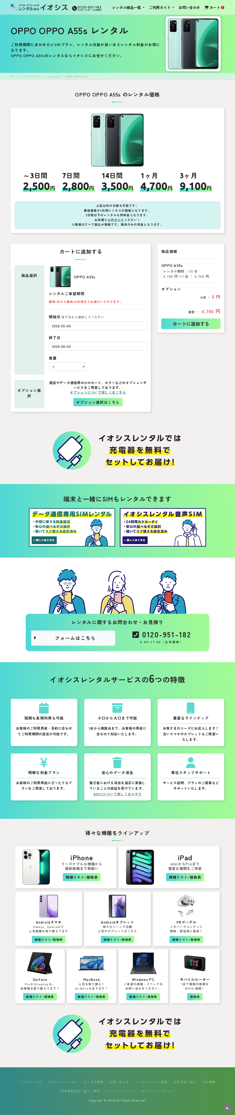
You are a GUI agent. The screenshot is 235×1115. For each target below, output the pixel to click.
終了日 (55, 337)
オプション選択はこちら (98, 402)
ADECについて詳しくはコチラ (117, 793)
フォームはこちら (65, 637)
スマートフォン (34, 76)
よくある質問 (94, 1082)
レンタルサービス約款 (151, 1082)
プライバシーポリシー (157, 1091)
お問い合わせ (189, 7)
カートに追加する (191, 323)
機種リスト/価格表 (82, 877)
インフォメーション (121, 1091)
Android (54, 76)
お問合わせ (116, 220)
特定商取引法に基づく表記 (80, 1091)
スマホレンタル (31, 1082)
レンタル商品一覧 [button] (127, 7)
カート (214, 7)
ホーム (15, 76)
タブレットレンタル (63, 1082)
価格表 (195, 996)
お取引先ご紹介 (184, 1082)
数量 (53, 358)
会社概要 (208, 1082)
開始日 (76, 316)
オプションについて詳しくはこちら (98, 392)
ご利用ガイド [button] (160, 7)
